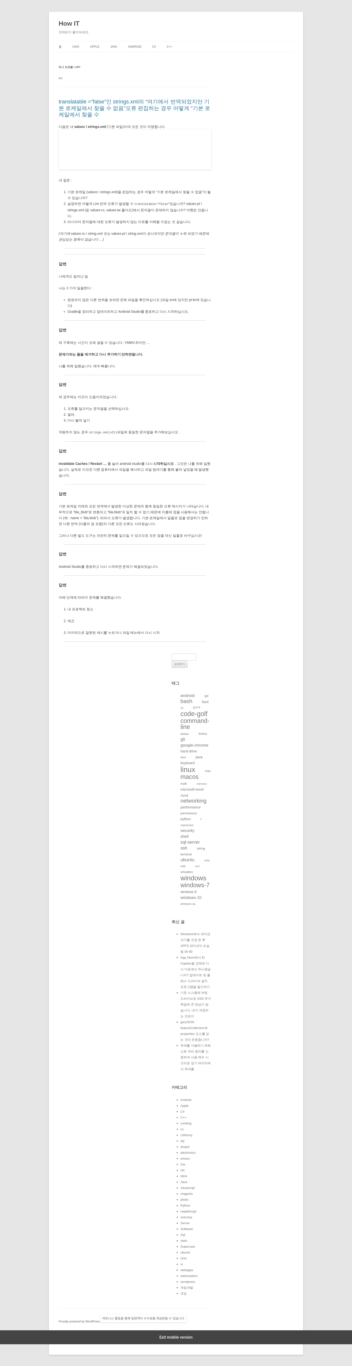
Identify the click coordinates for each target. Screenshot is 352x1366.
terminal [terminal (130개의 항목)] (186, 854)
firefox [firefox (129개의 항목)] (203, 733)
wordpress (187, 1281)
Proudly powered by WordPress (80, 1321)
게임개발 (186, 1287)
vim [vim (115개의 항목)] (197, 865)
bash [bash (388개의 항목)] (186, 701)
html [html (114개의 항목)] (183, 756)
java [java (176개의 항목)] (199, 756)
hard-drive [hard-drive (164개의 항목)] (188, 751)
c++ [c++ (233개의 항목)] (196, 707)
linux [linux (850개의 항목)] (187, 769)
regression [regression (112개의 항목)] (187, 824)
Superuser (187, 1246)
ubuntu (185, 1252)
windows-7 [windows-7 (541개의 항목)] (194, 884)
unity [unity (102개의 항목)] (207, 859)
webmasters (189, 1275)
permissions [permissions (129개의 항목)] (188, 813)
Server (185, 1222)
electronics (188, 1152)
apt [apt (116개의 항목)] (206, 695)
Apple (94, 46)
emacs (185, 1158)
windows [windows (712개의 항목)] (193, 877)
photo (184, 1199)
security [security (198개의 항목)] (187, 830)
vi (181, 1263)
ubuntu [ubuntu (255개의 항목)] (187, 859)
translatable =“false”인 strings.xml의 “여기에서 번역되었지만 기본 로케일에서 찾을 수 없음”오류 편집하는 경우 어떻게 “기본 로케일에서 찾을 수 (134, 108)
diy (182, 1140)
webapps (186, 1269)
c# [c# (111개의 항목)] (181, 707)
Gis (182, 1164)
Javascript (187, 1187)
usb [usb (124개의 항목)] (182, 865)
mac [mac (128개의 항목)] (208, 770)
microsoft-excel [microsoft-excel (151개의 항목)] (192, 789)
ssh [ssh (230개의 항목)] (183, 847)
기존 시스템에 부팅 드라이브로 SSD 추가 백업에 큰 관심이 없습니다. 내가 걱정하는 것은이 (195, 1004)
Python (185, 1205)
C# (154, 46)
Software (186, 1228)
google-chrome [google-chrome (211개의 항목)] (194, 744)
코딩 (183, 1293)
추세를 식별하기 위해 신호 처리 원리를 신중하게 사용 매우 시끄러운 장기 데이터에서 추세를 (195, 1056)
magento (186, 1193)
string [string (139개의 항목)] (201, 848)
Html (183, 1175)
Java (113, 46)
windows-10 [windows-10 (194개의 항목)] (190, 897)
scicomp (186, 1217)
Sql (182, 1234)
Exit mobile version (176, 1336)
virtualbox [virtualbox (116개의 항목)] (186, 871)
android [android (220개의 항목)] (187, 695)
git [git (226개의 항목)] (182, 738)
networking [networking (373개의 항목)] (193, 800)
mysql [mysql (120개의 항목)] (184, 795)
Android (134, 46)
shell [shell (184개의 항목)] (184, 836)
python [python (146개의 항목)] (185, 818)
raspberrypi (188, 1211)
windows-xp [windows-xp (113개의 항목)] (187, 903)
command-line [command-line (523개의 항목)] (194, 723)
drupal (184, 1146)
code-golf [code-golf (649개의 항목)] (194, 713)
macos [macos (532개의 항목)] (189, 776)
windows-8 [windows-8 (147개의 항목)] (188, 891)
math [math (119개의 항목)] (183, 783)
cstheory (186, 1134)
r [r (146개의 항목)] (201, 818)
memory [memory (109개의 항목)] (202, 783)
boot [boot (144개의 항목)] (205, 701)
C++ (169, 46)
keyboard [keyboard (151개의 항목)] (187, 762)
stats (183, 1240)
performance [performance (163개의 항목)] (190, 807)
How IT (69, 23)
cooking (185, 1123)
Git (182, 1170)
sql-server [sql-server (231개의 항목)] (190, 841)
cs (182, 1129)
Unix (75, 46)
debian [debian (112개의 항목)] (184, 733)
